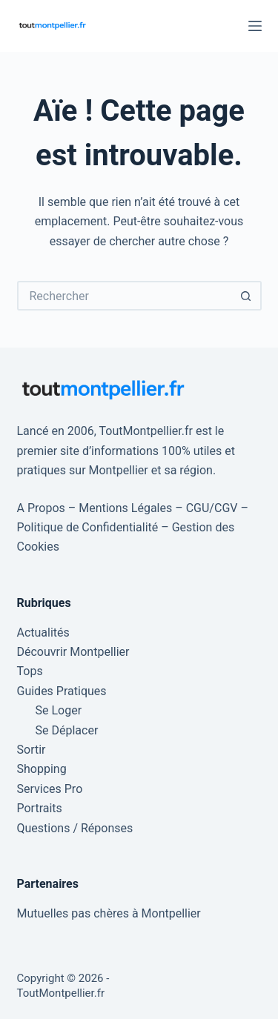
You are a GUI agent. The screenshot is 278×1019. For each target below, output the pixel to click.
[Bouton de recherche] (247, 296)
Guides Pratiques (62, 691)
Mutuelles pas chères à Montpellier (109, 913)
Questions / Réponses (75, 828)
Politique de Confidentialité (88, 527)
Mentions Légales (125, 508)
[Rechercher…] (124, 296)
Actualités (43, 632)
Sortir (31, 750)
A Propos (41, 508)
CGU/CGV (212, 508)
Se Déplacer (67, 730)
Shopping (42, 769)
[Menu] (255, 26)
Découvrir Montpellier (73, 652)
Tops (30, 671)
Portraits (39, 808)
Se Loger (59, 710)
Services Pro (50, 789)
